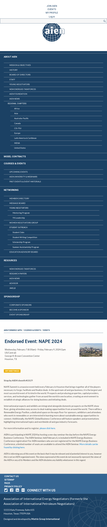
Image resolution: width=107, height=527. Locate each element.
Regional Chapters (17, 103)
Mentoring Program (21, 213)
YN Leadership (19, 218)
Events (52, 9)
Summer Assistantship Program (26, 247)
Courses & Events (15, 163)
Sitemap (9, 479)
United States (20, 148)
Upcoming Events (18, 172)
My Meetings (12, 371)
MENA (17, 143)
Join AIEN (52, 6)
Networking (11, 190)
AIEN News (14, 99)
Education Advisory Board (23, 252)
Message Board (17, 203)
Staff (12, 79)
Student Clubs (18, 232)
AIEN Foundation (18, 94)
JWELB (12, 288)
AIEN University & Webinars (23, 176)
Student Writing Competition (25, 237)
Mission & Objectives (20, 65)
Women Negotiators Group (23, 222)
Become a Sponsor (19, 310)
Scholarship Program (21, 242)
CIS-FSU (17, 128)
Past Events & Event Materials (25, 181)
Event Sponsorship (19, 314)
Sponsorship (12, 296)
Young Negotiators (19, 84)
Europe (17, 133)
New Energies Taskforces (22, 89)
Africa (16, 108)
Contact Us (11, 476)
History (13, 70)
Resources (10, 260)
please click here (47, 428)
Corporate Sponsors (20, 305)
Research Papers (18, 273)
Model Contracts (15, 156)
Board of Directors (20, 74)
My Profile (52, 12)
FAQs (7, 483)
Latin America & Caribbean (25, 138)
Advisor (13, 283)
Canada (17, 123)
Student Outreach (18, 227)
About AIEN (10, 56)
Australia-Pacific (21, 118)
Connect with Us (41, 490)
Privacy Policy (13, 486)
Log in (52, 16)
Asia (16, 113)
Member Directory (19, 198)
